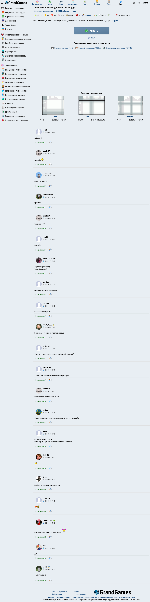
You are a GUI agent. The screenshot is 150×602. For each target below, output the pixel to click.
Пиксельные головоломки (14, 35)
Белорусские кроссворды (14, 56)
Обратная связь (80, 594)
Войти (145, 3)
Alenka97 (88, 15)
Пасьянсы (7, 103)
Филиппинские (9, 60)
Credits (77, 592)
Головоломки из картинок (14, 99)
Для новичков (9, 21)
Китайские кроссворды (13, 43)
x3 (78, 15)
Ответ (91, 38)
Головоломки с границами (14, 74)
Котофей (53, 116)
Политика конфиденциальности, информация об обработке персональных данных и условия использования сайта (91, 597)
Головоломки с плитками (13, 95)
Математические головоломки (16, 86)
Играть (91, 30)
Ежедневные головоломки (14, 70)
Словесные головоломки (13, 116)
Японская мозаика (11, 47)
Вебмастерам (57, 594)
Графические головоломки (14, 91)
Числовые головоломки (13, 82)
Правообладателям (59, 592)
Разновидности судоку (13, 108)
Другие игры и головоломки (15, 120)
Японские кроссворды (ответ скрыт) (18, 39)
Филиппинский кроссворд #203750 (117, 48)
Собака (130, 116)
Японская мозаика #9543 (62, 48)
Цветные (7, 29)
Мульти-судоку (9, 112)
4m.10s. (70, 15)
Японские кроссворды (12, 8)
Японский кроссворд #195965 (88, 48)
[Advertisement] (91, 74)
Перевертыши (9, 51)
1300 (61, 15)
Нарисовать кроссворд (13, 16)
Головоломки (9, 65)
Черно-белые (9, 25)
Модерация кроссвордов (13, 12)
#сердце (114, 21)
